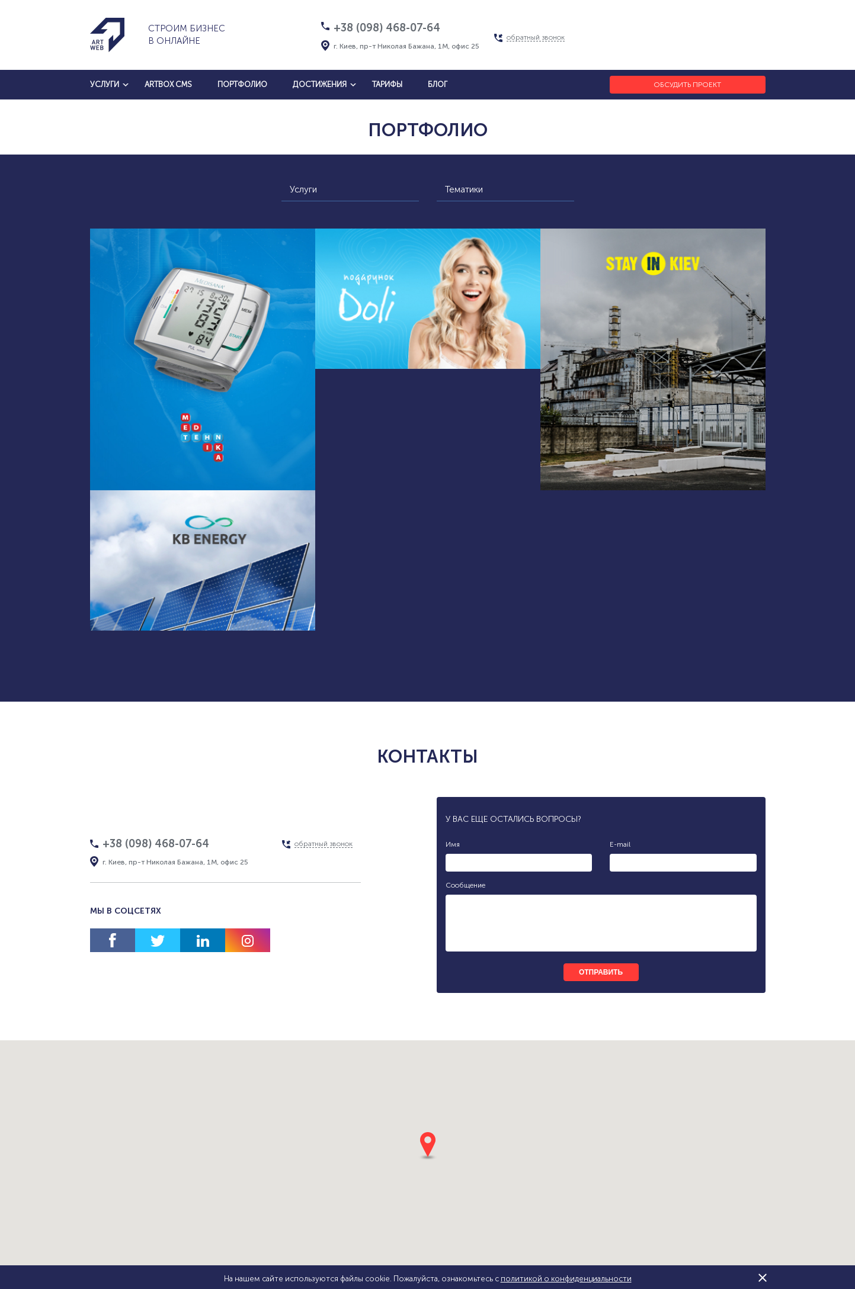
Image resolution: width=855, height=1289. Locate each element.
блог (437, 84)
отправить (601, 972)
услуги (104, 84)
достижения (320, 84)
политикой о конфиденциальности (566, 1278)
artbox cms (168, 84)
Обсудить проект (687, 85)
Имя (453, 844)
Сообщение (465, 885)
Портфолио (242, 84)
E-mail (620, 844)
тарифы (387, 84)
